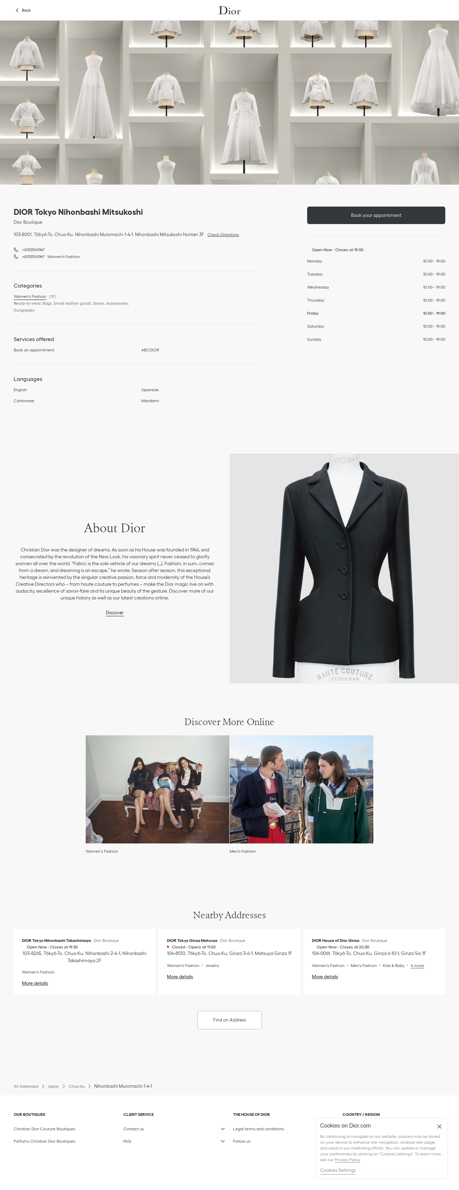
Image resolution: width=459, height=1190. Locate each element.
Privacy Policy (347, 1159)
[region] (382, 1148)
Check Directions (221, 234)
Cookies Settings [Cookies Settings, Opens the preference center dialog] (338, 1170)
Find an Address (229, 1020)
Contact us (156, 1127)
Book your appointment (376, 215)
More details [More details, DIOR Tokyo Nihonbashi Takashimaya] (35, 983)
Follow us (266, 1139)
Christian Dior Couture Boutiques (44, 1129)
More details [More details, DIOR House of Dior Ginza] (325, 976)
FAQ (156, 1139)
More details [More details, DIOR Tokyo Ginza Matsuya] (180, 976)
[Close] (439, 1126)
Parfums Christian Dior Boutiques (44, 1141)
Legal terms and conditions (266, 1127)
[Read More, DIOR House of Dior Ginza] (414, 965)
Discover (115, 612)
